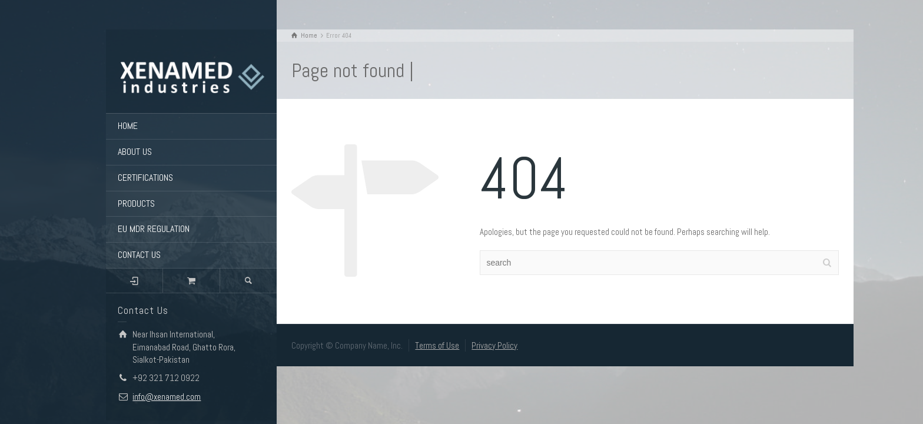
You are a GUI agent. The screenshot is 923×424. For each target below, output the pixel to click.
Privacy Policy (494, 345)
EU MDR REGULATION (154, 229)
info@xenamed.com (166, 396)
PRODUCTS (136, 203)
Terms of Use (437, 345)
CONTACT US (139, 255)
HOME (128, 126)
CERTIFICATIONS (145, 177)
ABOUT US (135, 151)
